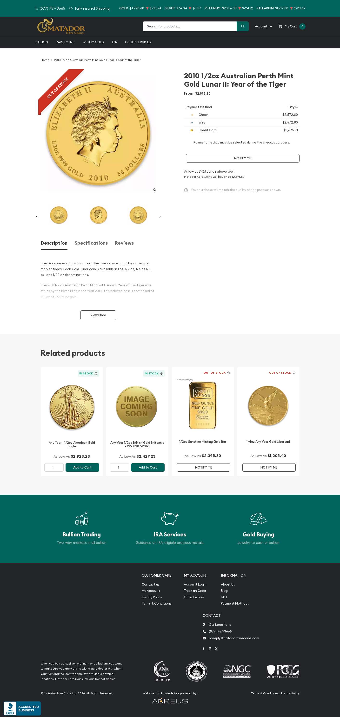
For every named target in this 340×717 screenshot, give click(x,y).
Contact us (150, 584)
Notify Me (242, 158)
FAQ (224, 597)
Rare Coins (65, 42)
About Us (228, 584)
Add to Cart (82, 467)
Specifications (91, 243)
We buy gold (93, 42)
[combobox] (190, 26)
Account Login (195, 584)
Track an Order (195, 591)
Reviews (124, 243)
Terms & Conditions (156, 603)
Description (54, 243)
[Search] (243, 26)
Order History (194, 597)
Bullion (41, 42)
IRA (114, 42)
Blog (224, 591)
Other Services (138, 42)
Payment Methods (235, 603)
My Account (151, 591)
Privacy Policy (152, 597)
